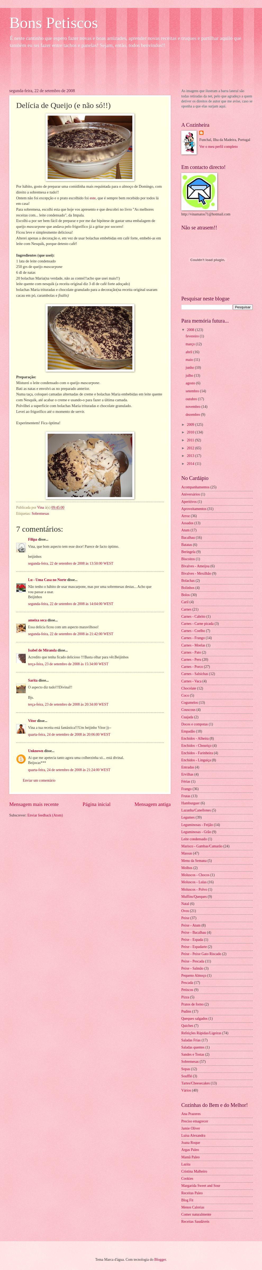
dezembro (193, 415)
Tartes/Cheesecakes (195, 1083)
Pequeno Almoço (193, 976)
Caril (185, 602)
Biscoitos (188, 559)
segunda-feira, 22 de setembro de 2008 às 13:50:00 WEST (70, 563)
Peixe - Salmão (192, 968)
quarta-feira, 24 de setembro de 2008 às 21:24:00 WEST (69, 770)
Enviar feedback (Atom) (45, 815)
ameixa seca (37, 620)
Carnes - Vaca (191, 681)
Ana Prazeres (191, 1114)
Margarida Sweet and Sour (200, 1186)
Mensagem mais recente (34, 804)
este (93, 198)
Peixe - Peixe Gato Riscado (201, 954)
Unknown (35, 751)
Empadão (188, 731)
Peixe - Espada (192, 940)
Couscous (188, 710)
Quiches (187, 1026)
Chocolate (188, 688)
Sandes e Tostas (192, 1054)
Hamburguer (190, 803)
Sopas (185, 1069)
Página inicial (97, 804)
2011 (191, 440)
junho (190, 368)
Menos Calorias (192, 1207)
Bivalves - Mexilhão (196, 573)
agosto (191, 383)
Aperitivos (189, 502)
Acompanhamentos (195, 487)
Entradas (187, 767)
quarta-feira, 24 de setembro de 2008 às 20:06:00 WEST (69, 734)
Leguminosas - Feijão (197, 825)
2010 (191, 432)
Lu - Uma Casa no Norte (47, 580)
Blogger (160, 1260)
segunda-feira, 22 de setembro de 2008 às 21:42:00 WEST (70, 634)
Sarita (33, 680)
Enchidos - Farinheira (197, 753)
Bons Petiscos (53, 22)
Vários (186, 1090)
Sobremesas (40, 514)
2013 (191, 456)
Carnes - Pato (191, 652)
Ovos (185, 911)
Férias (185, 781)
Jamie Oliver (190, 1128)
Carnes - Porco (192, 667)
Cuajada (187, 717)
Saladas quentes (193, 1047)
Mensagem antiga (152, 804)
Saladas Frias (191, 1040)
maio (190, 360)
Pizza (185, 997)
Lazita (185, 1164)
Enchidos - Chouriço (196, 746)
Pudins (186, 1011)
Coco (185, 695)
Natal (185, 904)
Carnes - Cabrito (193, 617)
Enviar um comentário (39, 780)
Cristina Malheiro (194, 1171)
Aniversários (190, 494)
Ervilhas (187, 774)
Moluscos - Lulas (194, 882)
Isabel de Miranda (42, 650)
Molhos (186, 868)
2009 (191, 425)
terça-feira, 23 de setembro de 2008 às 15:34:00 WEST (68, 664)
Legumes (188, 817)
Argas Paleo (190, 1150)
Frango (186, 789)
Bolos (185, 595)
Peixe (185, 918)
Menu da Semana (194, 861)
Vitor (32, 721)
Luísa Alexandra (193, 1135)
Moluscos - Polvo (194, 889)
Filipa (32, 539)
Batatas (186, 545)
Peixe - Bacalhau (193, 932)
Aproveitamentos (193, 509)
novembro (193, 407)
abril (189, 352)
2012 (191, 448)
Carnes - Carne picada (197, 624)
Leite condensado (194, 839)
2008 (191, 330)
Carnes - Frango (193, 638)
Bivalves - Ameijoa (195, 566)
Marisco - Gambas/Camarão (202, 846)
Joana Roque (190, 1143)
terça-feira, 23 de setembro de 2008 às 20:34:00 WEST (68, 704)
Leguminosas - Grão (196, 832)
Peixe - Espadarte (194, 947)
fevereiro (193, 336)
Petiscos (187, 990)
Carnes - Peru (191, 660)
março (191, 344)
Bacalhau (188, 538)
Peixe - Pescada (192, 961)
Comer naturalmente (196, 1214)
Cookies (187, 1179)
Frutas (186, 796)
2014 (191, 464)
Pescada (187, 983)
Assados (187, 523)
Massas (186, 853)
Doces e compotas (194, 724)
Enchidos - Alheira (195, 738)
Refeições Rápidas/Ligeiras (201, 1033)
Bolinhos (188, 588)
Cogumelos (189, 703)
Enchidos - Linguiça (196, 760)
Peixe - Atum (191, 925)
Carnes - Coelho (193, 631)
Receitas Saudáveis (195, 1222)
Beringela (188, 552)
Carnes (186, 609)
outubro (192, 399)
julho (190, 375)
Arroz (185, 516)
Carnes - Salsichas (194, 674)
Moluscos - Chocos (195, 875)
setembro (193, 391)
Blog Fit (187, 1200)
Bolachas (188, 581)
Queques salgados (194, 1019)
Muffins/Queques (194, 897)
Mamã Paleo (190, 1157)
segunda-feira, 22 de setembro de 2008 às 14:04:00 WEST (70, 604)
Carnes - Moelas (193, 645)
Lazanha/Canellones (196, 810)
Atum (185, 530)
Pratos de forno (192, 1004)
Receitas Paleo (192, 1193)
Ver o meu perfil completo (218, 147)
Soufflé (186, 1076)
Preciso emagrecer (194, 1121)
